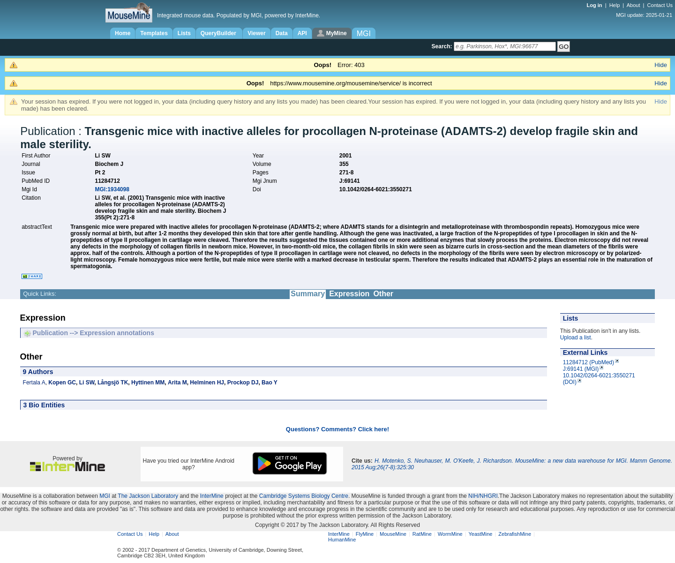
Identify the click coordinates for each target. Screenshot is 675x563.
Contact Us (660, 5)
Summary (308, 294)
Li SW (87, 382)
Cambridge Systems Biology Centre (303, 496)
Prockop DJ (243, 382)
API (302, 33)
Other (383, 294)
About (633, 5)
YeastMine (480, 534)
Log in (595, 5)
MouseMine (393, 534)
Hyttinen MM (148, 382)
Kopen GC (62, 382)
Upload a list (575, 337)
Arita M (177, 382)
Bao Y (270, 382)
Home (122, 33)
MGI (104, 496)
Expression (349, 294)
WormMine (450, 534)
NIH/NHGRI (483, 496)
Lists (184, 33)
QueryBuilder (219, 33)
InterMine (212, 496)
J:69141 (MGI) (581, 369)
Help (614, 5)
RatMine (422, 534)
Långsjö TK (113, 382)
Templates (153, 33)
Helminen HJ (207, 382)
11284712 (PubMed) (588, 362)
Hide (660, 64)
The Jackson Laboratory (148, 496)
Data (282, 33)
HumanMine (342, 539)
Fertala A (34, 382)
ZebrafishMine (514, 534)
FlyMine (365, 534)
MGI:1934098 (112, 189)
